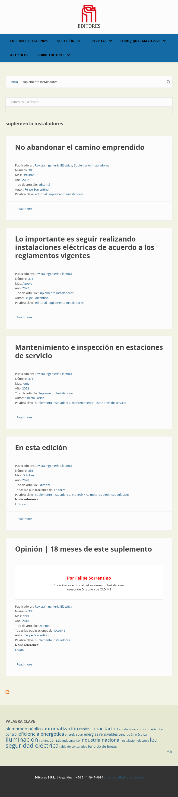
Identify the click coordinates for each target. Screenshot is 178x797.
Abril (25, 616)
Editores (60, 490)
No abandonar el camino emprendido (79, 147)
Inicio (14, 82)
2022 (25, 180)
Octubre (28, 175)
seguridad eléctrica (32, 745)
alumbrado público (24, 728)
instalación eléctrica (135, 740)
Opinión (44, 626)
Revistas (99, 41)
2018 (25, 621)
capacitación (104, 728)
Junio (26, 383)
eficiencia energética (41, 734)
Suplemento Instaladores (91, 165)
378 (30, 278)
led (154, 739)
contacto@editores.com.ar (124, 777)
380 (30, 170)
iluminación (22, 739)
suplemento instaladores (66, 194)
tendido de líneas (102, 746)
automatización (61, 728)
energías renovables (101, 734)
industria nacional (101, 740)
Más (169, 751)
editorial (41, 194)
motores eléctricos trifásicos (110, 495)
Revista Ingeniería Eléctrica (53, 165)
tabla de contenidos (73, 746)
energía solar (74, 734)
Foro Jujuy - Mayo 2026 (140, 41)
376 (30, 379)
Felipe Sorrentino (37, 189)
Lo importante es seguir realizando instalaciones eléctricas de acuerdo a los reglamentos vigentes (84, 247)
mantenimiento (82, 403)
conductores (128, 729)
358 (30, 470)
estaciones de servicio (110, 403)
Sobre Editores (51, 55)
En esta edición (41, 447)
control (12, 734)
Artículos (19, 55)
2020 (25, 480)
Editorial (44, 184)
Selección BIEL (70, 41)
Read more (24, 209)
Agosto (27, 283)
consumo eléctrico (150, 729)
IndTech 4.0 (80, 495)
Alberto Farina (34, 398)
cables (84, 728)
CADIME (59, 630)
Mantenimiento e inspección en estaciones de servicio (89, 351)
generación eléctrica (133, 734)
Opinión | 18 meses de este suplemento (83, 549)
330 (30, 611)
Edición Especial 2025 (29, 41)
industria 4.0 (71, 740)
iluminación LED (50, 740)
